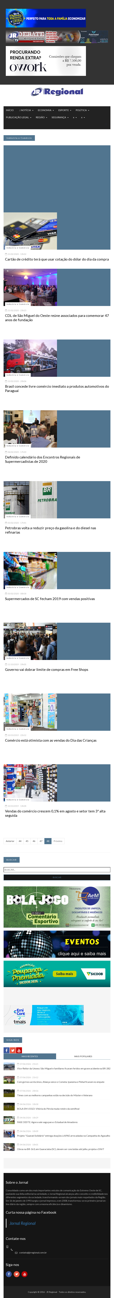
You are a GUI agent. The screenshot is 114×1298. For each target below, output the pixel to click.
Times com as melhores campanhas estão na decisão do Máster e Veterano (54, 1095)
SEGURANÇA (59, 117)
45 (27, 841)
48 (48, 841)
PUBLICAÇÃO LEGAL (17, 117)
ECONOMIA (44, 110)
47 (41, 841)
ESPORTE (63, 110)
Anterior (10, 841)
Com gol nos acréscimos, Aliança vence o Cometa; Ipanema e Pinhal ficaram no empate (60, 1081)
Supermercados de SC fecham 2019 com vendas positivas (50, 598)
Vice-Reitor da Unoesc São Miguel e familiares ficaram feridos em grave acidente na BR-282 (63, 1068)
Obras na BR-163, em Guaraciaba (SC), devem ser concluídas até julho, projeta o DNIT (60, 1149)
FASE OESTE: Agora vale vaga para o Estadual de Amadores (47, 1122)
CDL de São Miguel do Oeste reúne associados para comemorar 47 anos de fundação (57, 317)
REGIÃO (40, 117)
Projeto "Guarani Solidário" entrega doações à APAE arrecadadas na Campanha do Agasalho (63, 1135)
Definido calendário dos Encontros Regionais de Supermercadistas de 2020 (42, 459)
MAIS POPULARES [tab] (83, 1056)
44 (20, 841)
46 (34, 841)
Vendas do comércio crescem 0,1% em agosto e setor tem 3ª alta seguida (55, 813)
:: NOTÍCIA (25, 110)
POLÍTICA (81, 110)
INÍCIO (10, 110)
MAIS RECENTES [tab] (30, 1056)
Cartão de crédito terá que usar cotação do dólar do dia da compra (57, 259)
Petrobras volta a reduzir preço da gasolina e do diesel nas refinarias (50, 530)
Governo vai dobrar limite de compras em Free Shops (46, 669)
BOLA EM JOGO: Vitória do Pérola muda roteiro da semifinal (48, 1108)
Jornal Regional (23, 1223)
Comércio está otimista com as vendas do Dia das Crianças (50, 740)
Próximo (58, 841)
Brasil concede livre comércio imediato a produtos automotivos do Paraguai (57, 388)
